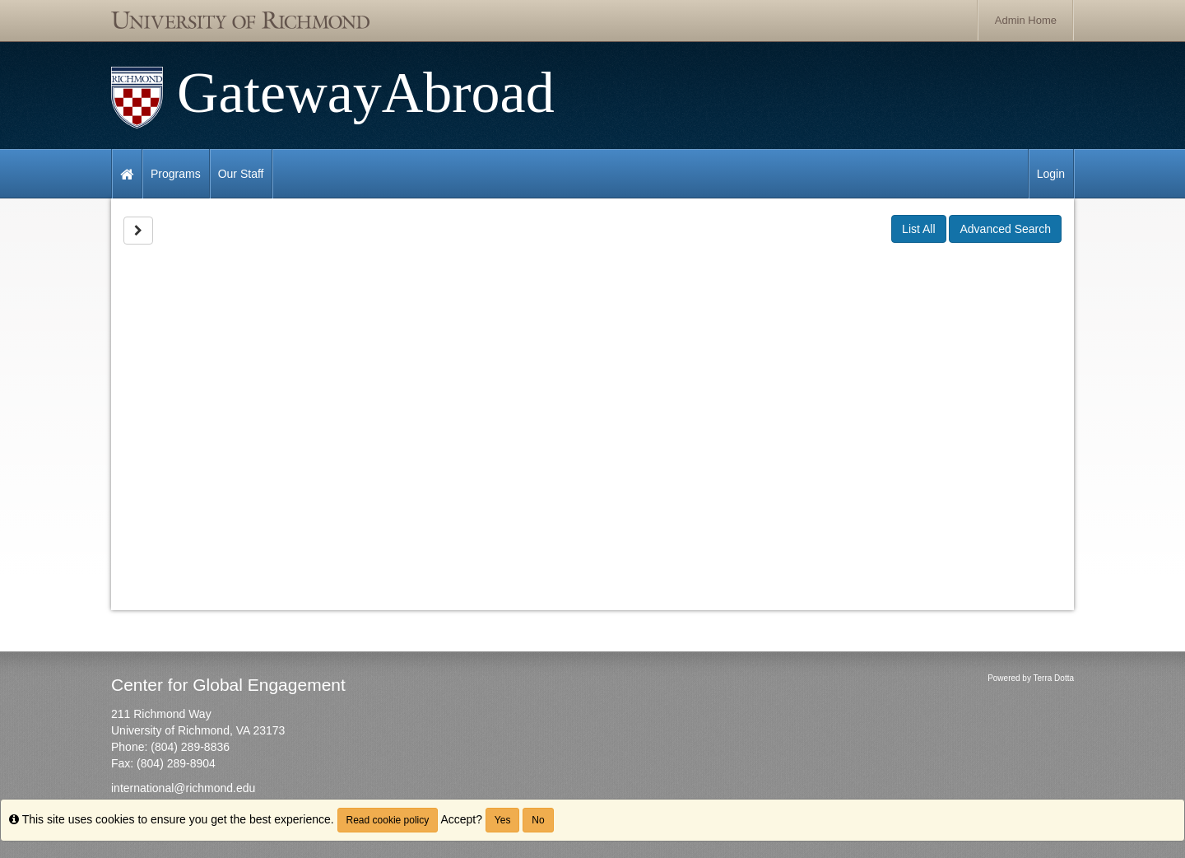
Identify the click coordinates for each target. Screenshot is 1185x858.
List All (918, 228)
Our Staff (241, 173)
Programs (176, 173)
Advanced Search (1005, 228)
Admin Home (1026, 20)
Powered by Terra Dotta (1031, 678)
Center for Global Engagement (228, 684)
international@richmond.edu (183, 788)
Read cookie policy (388, 820)
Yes (503, 820)
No (538, 820)
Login (1051, 173)
